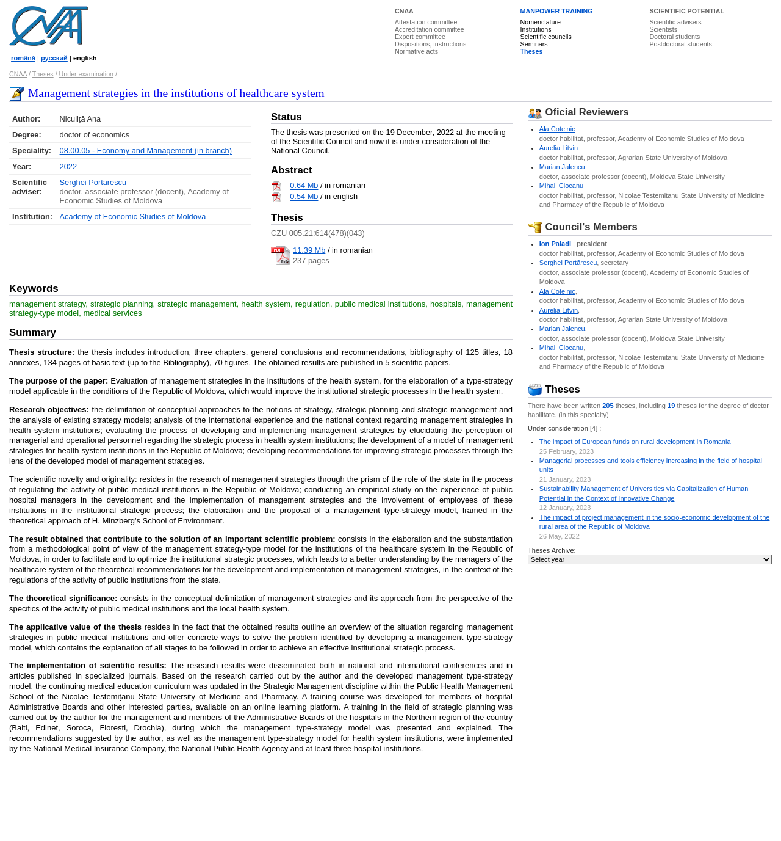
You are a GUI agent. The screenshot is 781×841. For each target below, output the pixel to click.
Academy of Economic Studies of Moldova (133, 216)
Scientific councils (546, 36)
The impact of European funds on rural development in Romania (635, 441)
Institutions (536, 29)
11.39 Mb (309, 250)
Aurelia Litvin (558, 147)
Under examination (86, 74)
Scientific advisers (675, 22)
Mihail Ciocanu (561, 185)
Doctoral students (674, 36)
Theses (531, 51)
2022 (68, 166)
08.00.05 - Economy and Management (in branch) (146, 150)
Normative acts (416, 51)
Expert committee (420, 36)
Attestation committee (426, 22)
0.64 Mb (304, 186)
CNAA (404, 11)
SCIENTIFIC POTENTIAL (686, 11)
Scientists (663, 29)
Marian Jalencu (562, 166)
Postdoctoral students (680, 44)
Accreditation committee (429, 29)
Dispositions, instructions (430, 44)
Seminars (534, 44)
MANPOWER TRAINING (556, 11)
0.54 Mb (304, 197)
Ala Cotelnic (557, 129)
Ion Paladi (556, 243)
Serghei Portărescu (93, 182)
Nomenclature (540, 22)
